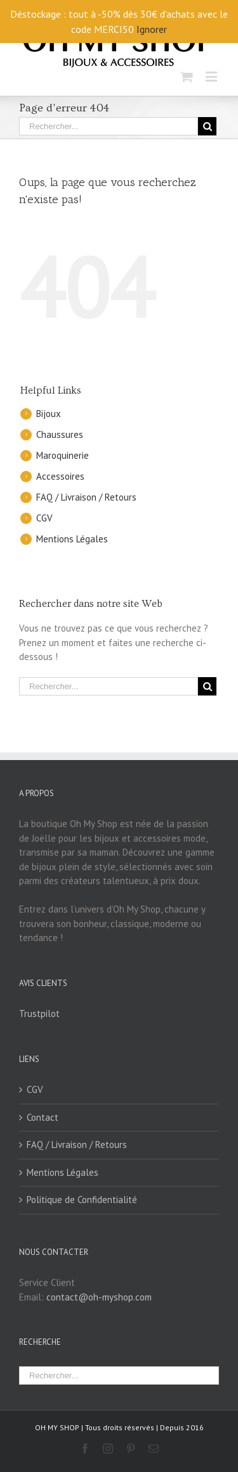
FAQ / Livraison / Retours (86, 497)
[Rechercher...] (108, 126)
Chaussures (59, 434)
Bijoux (48, 414)
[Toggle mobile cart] (186, 76)
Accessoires (60, 476)
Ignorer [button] (151, 29)
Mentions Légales (72, 539)
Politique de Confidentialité (82, 1200)
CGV (44, 518)
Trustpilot (39, 1013)
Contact (42, 1117)
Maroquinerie (62, 455)
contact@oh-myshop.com (99, 1297)
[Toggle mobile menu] (212, 76)
